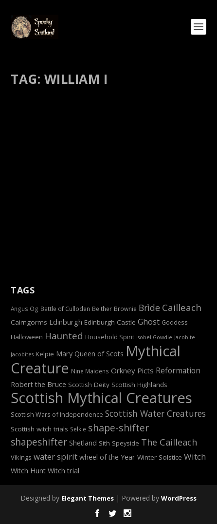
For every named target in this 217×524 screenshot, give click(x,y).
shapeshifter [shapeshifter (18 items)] (39, 442)
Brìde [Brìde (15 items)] (149, 307)
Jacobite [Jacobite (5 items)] (184, 337)
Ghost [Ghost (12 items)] (149, 321)
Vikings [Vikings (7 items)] (21, 457)
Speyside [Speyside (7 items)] (125, 443)
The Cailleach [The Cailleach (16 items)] (169, 442)
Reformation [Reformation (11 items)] (178, 370)
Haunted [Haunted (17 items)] (64, 336)
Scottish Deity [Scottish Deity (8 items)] (88, 384)
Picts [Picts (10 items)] (145, 370)
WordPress (179, 498)
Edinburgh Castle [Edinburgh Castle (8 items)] (110, 322)
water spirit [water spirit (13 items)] (55, 456)
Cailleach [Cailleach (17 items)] (181, 307)
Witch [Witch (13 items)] (195, 456)
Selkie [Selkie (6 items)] (78, 429)
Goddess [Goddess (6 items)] (175, 322)
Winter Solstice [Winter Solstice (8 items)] (159, 457)
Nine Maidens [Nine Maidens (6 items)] (90, 371)
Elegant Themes (87, 498)
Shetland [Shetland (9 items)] (83, 442)
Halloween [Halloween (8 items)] (27, 336)
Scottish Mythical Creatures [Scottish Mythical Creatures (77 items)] (101, 398)
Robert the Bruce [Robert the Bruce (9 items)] (38, 384)
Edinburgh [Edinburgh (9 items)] (65, 322)
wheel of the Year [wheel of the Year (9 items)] (107, 457)
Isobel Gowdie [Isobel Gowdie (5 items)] (154, 337)
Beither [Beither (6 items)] (102, 308)
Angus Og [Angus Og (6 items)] (24, 308)
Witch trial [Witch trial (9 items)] (63, 470)
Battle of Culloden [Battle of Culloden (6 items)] (65, 308)
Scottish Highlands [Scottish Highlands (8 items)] (139, 384)
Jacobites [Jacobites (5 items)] (22, 354)
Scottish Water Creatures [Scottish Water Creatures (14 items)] (155, 413)
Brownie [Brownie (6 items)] (125, 308)
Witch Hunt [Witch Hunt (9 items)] (28, 470)
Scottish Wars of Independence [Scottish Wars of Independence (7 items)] (57, 414)
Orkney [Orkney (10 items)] (123, 370)
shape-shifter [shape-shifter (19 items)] (118, 427)
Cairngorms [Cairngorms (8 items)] (29, 322)
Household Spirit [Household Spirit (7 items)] (109, 336)
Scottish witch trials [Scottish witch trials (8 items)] (39, 429)
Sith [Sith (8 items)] (104, 443)
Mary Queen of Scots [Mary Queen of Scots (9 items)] (90, 353)
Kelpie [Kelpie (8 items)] (45, 353)
